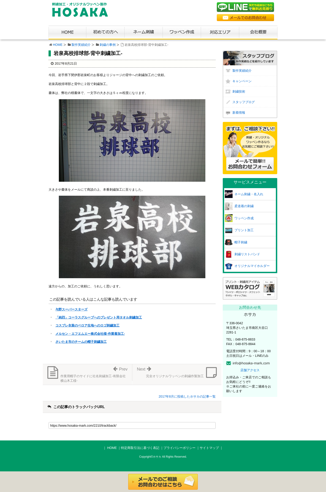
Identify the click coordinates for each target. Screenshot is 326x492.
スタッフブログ (243, 102)
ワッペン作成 (244, 218)
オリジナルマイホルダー (252, 266)
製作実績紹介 (81, 45)
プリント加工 (244, 230)
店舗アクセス (250, 370)
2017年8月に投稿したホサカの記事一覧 (187, 396)
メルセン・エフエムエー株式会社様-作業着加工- (90, 333)
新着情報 (238, 112)
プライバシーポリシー (179, 448)
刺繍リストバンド (247, 254)
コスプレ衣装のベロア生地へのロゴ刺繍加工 (87, 325)
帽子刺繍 (240, 242)
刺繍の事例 (108, 45)
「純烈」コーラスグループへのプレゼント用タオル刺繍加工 (98, 317)
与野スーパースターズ (71, 309)
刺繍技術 (238, 91)
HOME (57, 45)
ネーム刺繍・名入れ (248, 194)
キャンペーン (242, 81)
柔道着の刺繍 (244, 206)
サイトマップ (209, 448)
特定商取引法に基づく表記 (140, 448)
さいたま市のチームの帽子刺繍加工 (81, 342)
